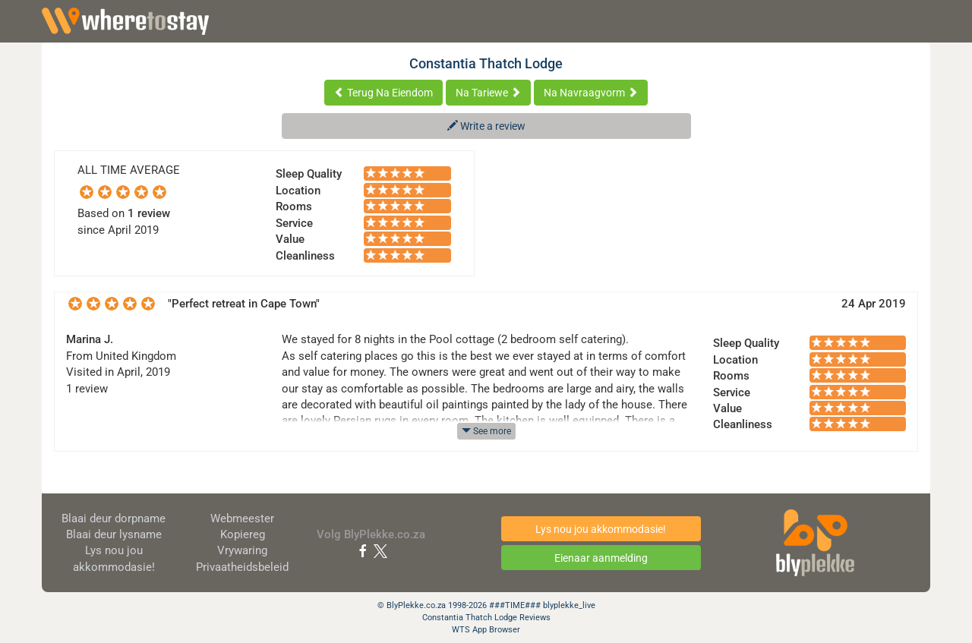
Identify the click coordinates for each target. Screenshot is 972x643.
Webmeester (242, 518)
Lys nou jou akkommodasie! (600, 529)
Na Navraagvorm (591, 93)
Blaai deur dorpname (114, 518)
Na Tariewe (488, 93)
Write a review (486, 126)
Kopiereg (242, 534)
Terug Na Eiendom (383, 93)
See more (486, 431)
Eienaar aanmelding (601, 558)
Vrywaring (242, 550)
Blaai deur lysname (114, 534)
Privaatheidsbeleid (242, 567)
